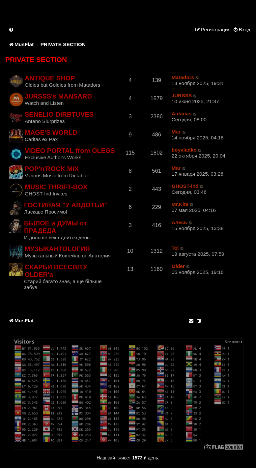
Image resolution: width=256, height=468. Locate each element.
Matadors (183, 77)
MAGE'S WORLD (51, 132)
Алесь (179, 222)
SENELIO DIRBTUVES (59, 114)
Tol (175, 248)
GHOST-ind (185, 186)
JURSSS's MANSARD (58, 96)
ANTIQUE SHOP (50, 78)
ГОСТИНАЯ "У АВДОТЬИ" (65, 205)
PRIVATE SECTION (36, 59)
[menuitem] (11, 29)
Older (178, 266)
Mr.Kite (180, 204)
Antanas (182, 113)
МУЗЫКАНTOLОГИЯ (57, 248)
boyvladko (184, 150)
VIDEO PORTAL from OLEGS (70, 150)
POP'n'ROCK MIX (52, 168)
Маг (176, 131)
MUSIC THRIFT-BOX (56, 186)
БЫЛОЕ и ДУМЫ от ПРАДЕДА (55, 226)
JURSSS (182, 95)
